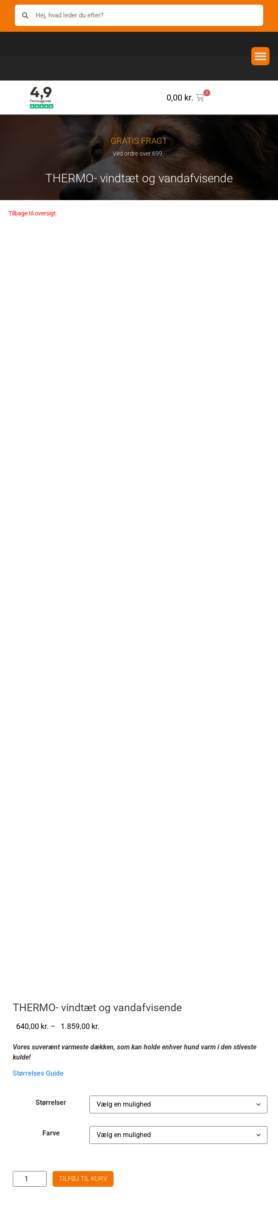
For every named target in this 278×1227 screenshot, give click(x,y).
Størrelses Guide (38, 1090)
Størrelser (51, 1119)
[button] (260, 56)
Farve (51, 1150)
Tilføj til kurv (83, 1195)
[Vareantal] (30, 1196)
